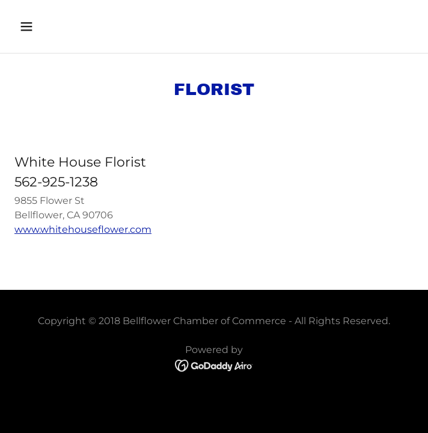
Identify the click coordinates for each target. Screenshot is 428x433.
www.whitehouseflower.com (82, 229)
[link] (214, 365)
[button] (60, 26)
